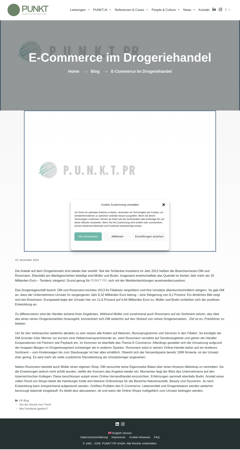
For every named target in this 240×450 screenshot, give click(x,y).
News (190, 10)
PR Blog (24, 401)
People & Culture (167, 10)
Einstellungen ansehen (149, 236)
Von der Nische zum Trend (35, 405)
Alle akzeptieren (88, 236)
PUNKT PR (99, 281)
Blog (95, 72)
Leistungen (81, 10)
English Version (120, 433)
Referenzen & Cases (132, 10)
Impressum (141, 245)
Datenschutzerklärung (123, 245)
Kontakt (204, 10)
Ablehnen (117, 236)
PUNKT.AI (103, 10)
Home (73, 72)
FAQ (157, 437)
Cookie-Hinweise (101, 245)
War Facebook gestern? (33, 409)
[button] (164, 205)
